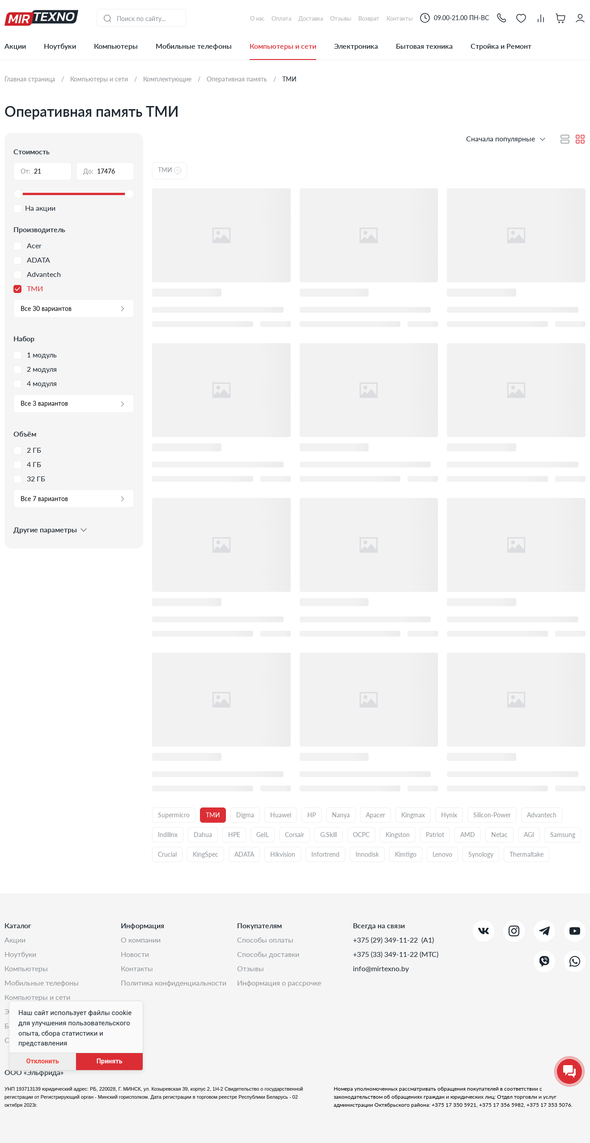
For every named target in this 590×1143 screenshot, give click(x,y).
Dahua (203, 834)
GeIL (262, 834)
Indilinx (168, 834)
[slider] (73, 194)
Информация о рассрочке (279, 982)
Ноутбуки (60, 46)
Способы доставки (268, 954)
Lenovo (442, 854)
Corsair (294, 834)
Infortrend (325, 854)
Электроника (356, 46)
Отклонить (42, 1061)
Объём (24, 433)
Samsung (562, 834)
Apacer (375, 815)
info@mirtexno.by (381, 968)
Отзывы (250, 968)
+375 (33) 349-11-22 (386, 954)
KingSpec (205, 854)
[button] (501, 17)
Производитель (39, 229)
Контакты (137, 968)
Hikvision (282, 854)
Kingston (398, 834)
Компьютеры (116, 46)
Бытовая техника (424, 46)
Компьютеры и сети (283, 46)
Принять (110, 1061)
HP (311, 815)
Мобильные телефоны (194, 46)
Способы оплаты (265, 939)
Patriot (435, 834)
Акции (15, 46)
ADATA (244, 854)
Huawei (280, 815)
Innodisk (367, 854)
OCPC (361, 834)
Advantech (541, 815)
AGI (529, 834)
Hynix (449, 815)
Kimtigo (405, 854)
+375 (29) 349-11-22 (386, 939)
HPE (234, 834)
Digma (245, 815)
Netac (499, 834)
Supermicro (174, 815)
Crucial (167, 854)
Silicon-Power (492, 815)
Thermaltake (526, 854)
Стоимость (31, 151)
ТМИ (213, 815)
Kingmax (413, 815)
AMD (467, 834)
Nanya (341, 815)
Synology (480, 854)
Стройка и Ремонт (501, 46)
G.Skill (328, 834)
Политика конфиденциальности (173, 982)
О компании (141, 939)
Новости (135, 954)
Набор (23, 338)
